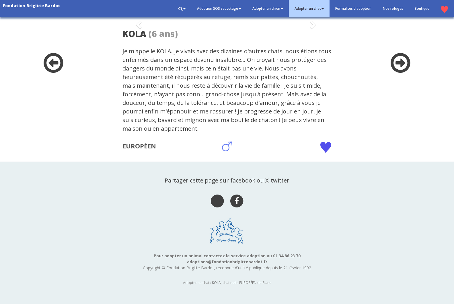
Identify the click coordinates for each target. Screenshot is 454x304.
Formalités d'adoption (353, 8)
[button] (182, 8)
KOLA (134, 34)
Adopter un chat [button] (309, 8)
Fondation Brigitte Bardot (31, 5)
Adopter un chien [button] (267, 8)
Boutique (422, 8)
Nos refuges (393, 8)
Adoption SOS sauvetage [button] (219, 8)
